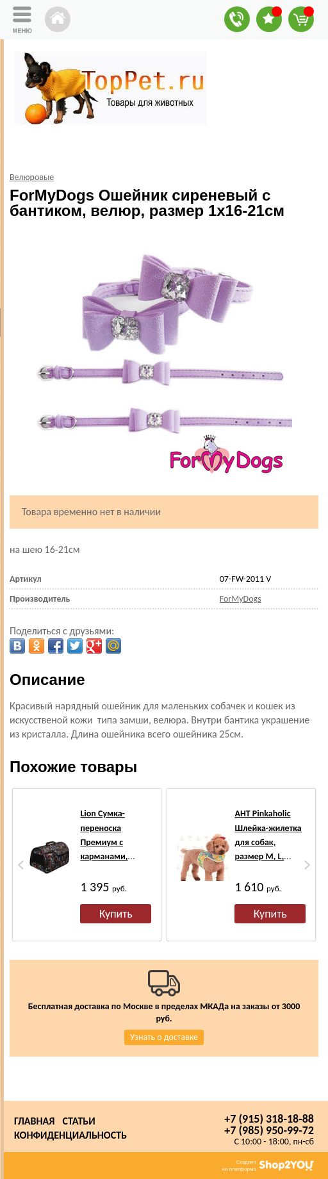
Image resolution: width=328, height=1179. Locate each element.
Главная (34, 1121)
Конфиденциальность (70, 1135)
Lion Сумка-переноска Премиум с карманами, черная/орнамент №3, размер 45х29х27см (115, 856)
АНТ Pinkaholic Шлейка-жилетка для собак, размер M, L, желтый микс (267, 842)
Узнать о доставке (164, 1037)
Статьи (78, 1121)
